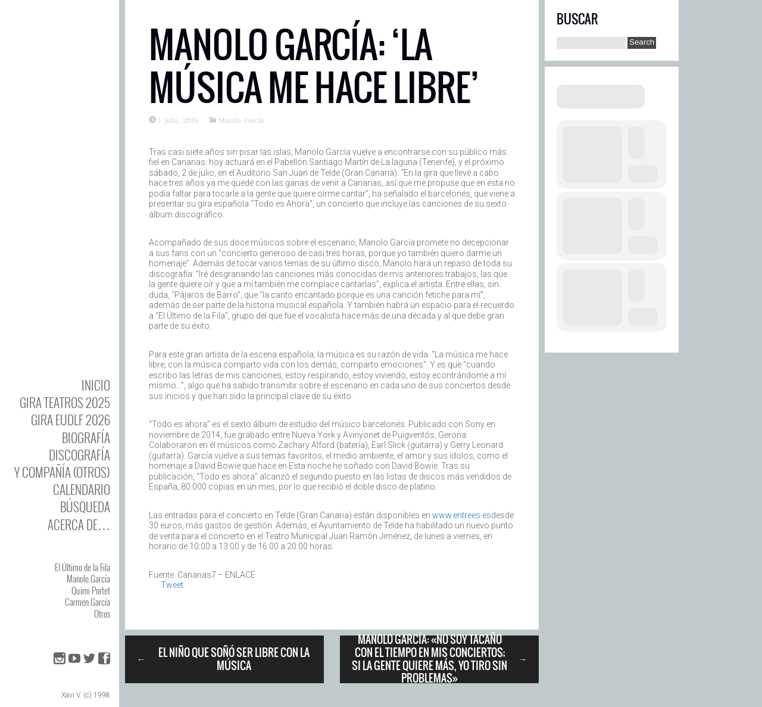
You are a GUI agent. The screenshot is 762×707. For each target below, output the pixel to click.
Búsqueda (85, 506)
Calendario (81, 489)
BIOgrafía (86, 437)
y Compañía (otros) (62, 472)
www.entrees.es (460, 515)
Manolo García (88, 578)
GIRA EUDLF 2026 (70, 419)
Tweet (172, 585)
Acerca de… (79, 524)
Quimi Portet (90, 590)
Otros (102, 613)
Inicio (96, 385)
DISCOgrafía (79, 455)
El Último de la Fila (82, 567)
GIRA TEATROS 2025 (65, 402)
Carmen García (87, 601)
